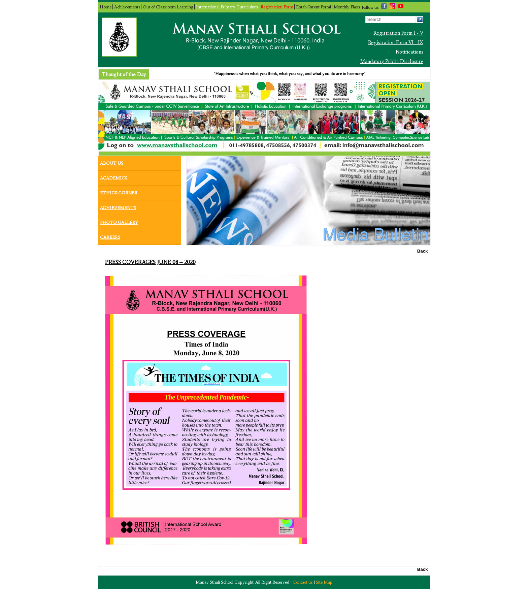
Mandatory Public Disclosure (391, 61)
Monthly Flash (347, 6)
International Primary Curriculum (227, 6)
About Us (111, 162)
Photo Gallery (119, 221)
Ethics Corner (118, 191)
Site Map (324, 582)
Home (105, 6)
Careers (110, 236)
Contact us (302, 582)
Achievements (127, 6)
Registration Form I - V (398, 33)
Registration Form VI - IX (395, 42)
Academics (113, 176)
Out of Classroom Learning (168, 6)
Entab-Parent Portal (313, 6)
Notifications (409, 52)
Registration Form (277, 6)
